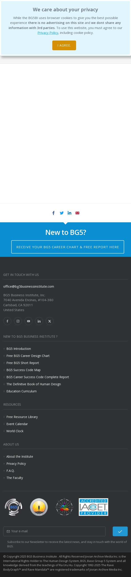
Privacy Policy (47, 32)
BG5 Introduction (18, 349)
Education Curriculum (21, 391)
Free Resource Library (22, 417)
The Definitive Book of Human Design (33, 384)
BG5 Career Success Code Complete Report (37, 377)
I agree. (64, 45)
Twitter (61, 213)
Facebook (53, 213)
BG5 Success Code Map (23, 370)
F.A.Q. (10, 471)
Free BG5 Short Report (22, 363)
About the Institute (19, 456)
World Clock (14, 431)
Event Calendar (17, 424)
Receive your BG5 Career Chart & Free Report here (67, 247)
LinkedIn (69, 213)
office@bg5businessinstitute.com (28, 286)
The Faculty (14, 478)
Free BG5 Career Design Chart (28, 356)
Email (77, 213)
